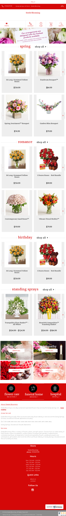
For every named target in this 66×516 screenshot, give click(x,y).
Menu (6, 26)
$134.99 (17, 87)
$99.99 (49, 183)
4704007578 (8, 6)
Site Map (39, 514)
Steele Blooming (33, 13)
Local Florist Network (29, 514)
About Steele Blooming (9, 404)
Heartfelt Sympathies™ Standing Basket (49, 323)
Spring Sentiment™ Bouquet (17, 123)
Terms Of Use (6, 514)
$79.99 (49, 131)
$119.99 (17, 226)
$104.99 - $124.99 (17, 330)
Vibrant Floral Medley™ (49, 219)
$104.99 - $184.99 (49, 330)
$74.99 (17, 131)
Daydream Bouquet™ (49, 80)
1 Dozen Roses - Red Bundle (49, 175)
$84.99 (49, 87)
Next (63, 72)
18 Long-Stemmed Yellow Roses (17, 81)
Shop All (39, 46)
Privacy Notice (16, 514)
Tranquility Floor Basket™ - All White (17, 323)
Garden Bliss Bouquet (49, 123)
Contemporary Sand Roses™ (17, 219)
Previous (3, 72)
